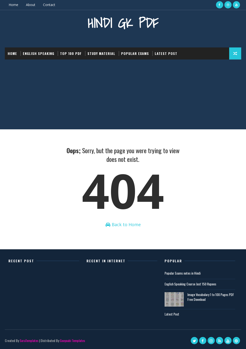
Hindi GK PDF (123, 23)
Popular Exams (135, 53)
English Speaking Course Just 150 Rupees (190, 283)
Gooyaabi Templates (72, 340)
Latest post (166, 53)
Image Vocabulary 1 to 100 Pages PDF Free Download (210, 297)
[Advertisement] (123, 95)
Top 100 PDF (71, 53)
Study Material (101, 53)
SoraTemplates (29, 340)
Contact (49, 4)
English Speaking (38, 53)
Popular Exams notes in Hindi (183, 273)
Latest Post (172, 313)
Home (13, 4)
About (30, 4)
